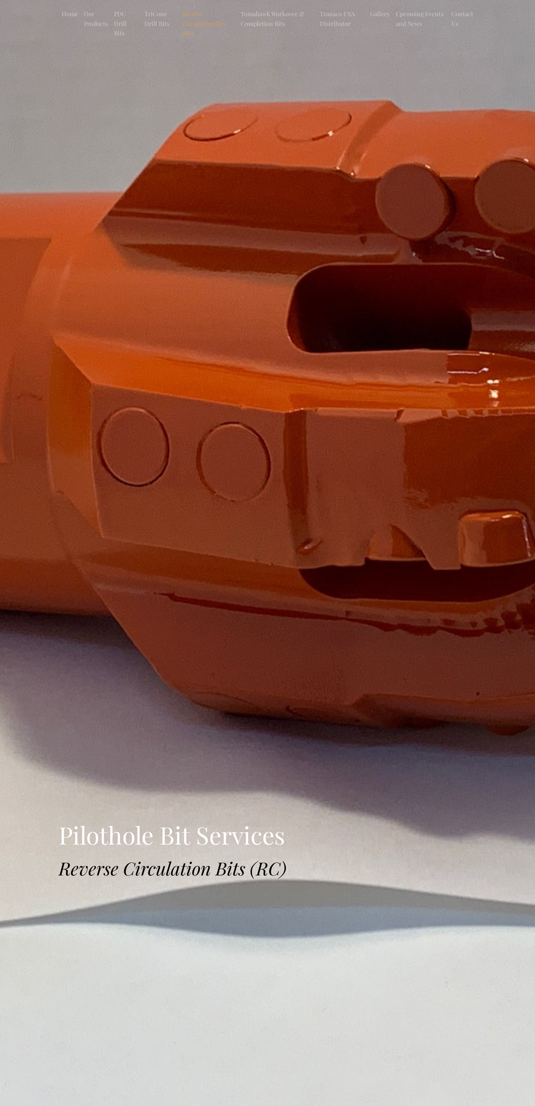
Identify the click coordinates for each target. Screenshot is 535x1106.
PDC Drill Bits (120, 23)
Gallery (380, 14)
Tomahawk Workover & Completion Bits (272, 18)
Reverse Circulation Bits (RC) (203, 23)
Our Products (96, 18)
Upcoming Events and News (420, 18)
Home (70, 14)
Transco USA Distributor (337, 18)
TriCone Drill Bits (156, 18)
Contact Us (462, 18)
